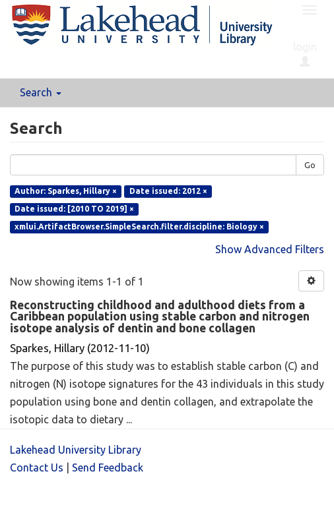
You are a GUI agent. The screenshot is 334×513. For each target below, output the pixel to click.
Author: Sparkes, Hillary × (66, 191)
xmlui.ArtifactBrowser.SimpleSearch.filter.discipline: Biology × (139, 226)
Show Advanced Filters (269, 249)
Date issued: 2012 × (168, 191)
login (305, 54)
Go (310, 164)
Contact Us (36, 467)
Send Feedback (107, 467)
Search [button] (40, 92)
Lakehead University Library (75, 450)
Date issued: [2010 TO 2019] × (74, 208)
